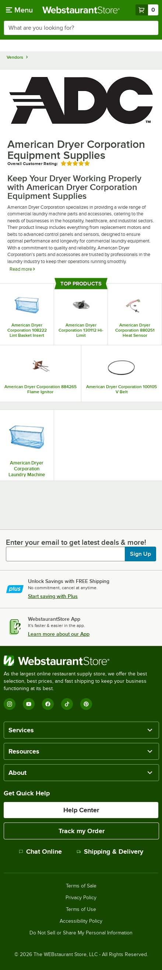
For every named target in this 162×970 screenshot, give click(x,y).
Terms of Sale (81, 886)
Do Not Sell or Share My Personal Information (81, 933)
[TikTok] (67, 704)
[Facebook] (48, 704)
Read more (22, 269)
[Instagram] (9, 704)
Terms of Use (81, 909)
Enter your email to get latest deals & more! (76, 542)
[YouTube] (29, 704)
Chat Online (40, 851)
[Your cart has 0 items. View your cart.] (146, 9)
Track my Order (82, 831)
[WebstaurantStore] (81, 661)
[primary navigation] (19, 9)
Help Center (81, 810)
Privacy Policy (81, 897)
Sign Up (140, 554)
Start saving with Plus (53, 596)
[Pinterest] (86, 704)
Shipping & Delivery (110, 851)
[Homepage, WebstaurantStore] (81, 10)
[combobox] (81, 28)
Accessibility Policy (81, 921)
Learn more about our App (58, 634)
